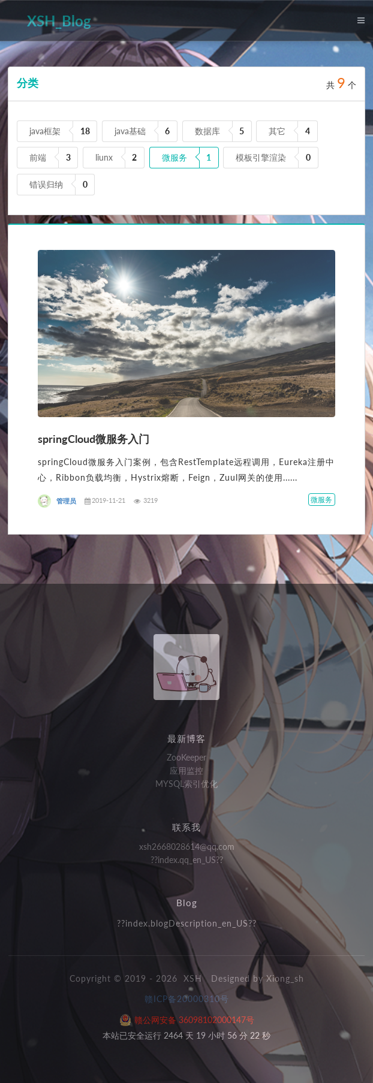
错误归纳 (46, 184)
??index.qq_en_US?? (187, 860)
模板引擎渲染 (261, 157)
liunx (104, 157)
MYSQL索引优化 (186, 784)
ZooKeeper (186, 757)
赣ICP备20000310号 (187, 999)
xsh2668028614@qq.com (186, 847)
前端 (37, 157)
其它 (277, 131)
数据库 (207, 131)
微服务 (174, 157)
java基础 (130, 131)
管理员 (66, 501)
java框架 (45, 131)
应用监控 (186, 770)
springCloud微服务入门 (93, 438)
